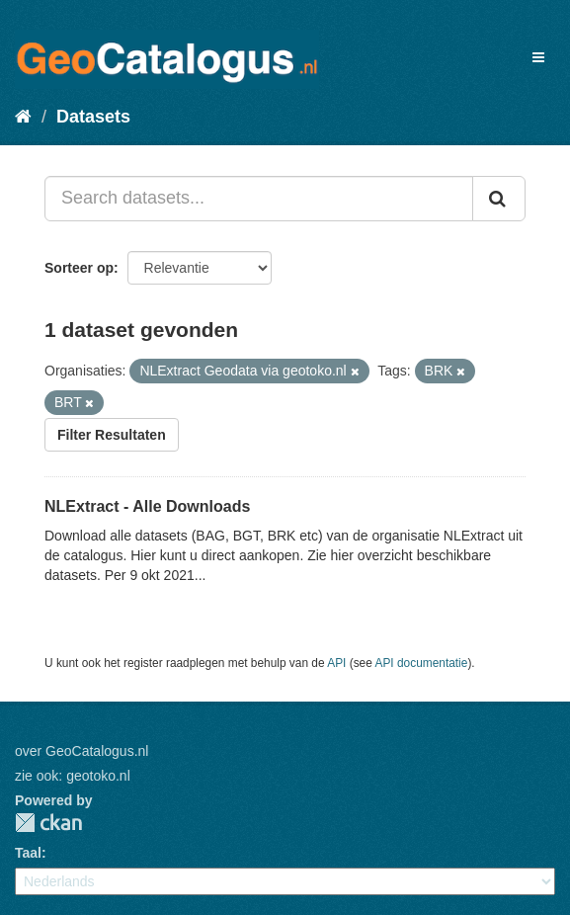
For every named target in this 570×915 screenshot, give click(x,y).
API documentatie (421, 663)
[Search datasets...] (258, 198)
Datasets (93, 116)
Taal (28, 853)
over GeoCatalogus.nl (81, 751)
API (336, 663)
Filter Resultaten (111, 435)
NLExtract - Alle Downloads (147, 506)
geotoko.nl (98, 776)
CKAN (48, 822)
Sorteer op (79, 268)
